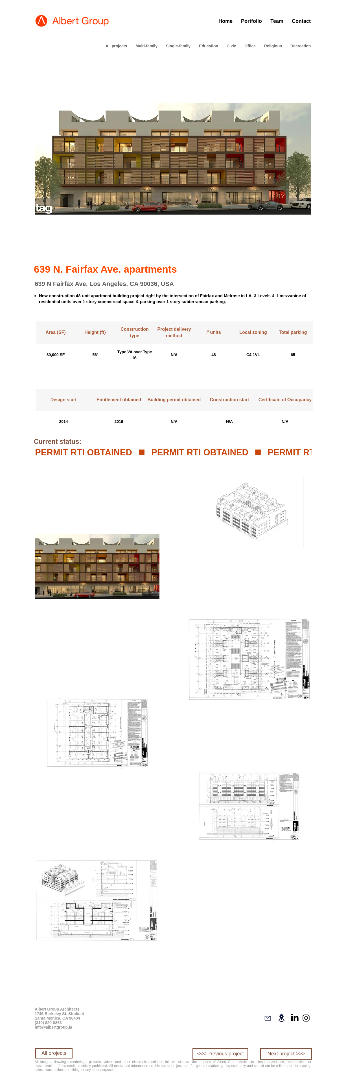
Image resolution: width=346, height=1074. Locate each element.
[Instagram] (306, 1018)
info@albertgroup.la (53, 1027)
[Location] (281, 1018)
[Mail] (267, 1018)
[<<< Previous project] (220, 1054)
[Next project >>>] (286, 1054)
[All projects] (54, 1053)
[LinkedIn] (294, 1018)
